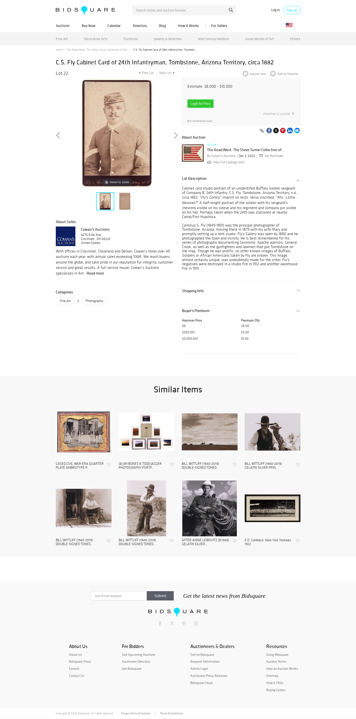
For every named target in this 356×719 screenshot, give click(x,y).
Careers (74, 668)
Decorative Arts (95, 38)
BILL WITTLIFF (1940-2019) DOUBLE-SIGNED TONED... (200, 466)
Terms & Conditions (171, 713)
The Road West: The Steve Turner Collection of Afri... (98, 49)
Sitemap (272, 675)
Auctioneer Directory (136, 661)
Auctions (62, 25)
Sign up (292, 10)
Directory (140, 25)
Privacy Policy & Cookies (135, 713)
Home (59, 49)
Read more (95, 273)
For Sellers (219, 25)
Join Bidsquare (131, 668)
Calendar (114, 25)
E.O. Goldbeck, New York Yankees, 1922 (268, 542)
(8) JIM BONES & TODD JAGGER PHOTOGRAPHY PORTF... (140, 466)
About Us (75, 654)
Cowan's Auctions (95, 229)
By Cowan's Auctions (221, 156)
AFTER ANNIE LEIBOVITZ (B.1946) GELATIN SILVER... (205, 542)
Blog (162, 25)
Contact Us (76, 675)
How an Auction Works (282, 668)
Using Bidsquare (277, 654)
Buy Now (88, 25)
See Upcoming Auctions (138, 654)
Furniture (131, 38)
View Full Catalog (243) (225, 162)
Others (295, 38)
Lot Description (194, 178)
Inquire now (258, 74)
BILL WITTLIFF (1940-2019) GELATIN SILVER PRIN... (263, 466)
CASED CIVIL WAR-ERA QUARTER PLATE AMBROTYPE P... (80, 466)
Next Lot (166, 73)
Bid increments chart (199, 121)
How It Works (188, 25)
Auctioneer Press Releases (208, 675)
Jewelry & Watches (168, 38)
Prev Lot (146, 73)
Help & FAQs (275, 683)
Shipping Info (193, 290)
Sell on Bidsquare (202, 654)
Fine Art (62, 38)
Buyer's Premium (195, 310)
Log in (275, 10)
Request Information (204, 661)
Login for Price (200, 103)
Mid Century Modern (213, 38)
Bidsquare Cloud (201, 683)
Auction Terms (276, 661)
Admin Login (199, 668)
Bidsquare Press (80, 661)
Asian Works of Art (259, 38)
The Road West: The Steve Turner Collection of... (245, 150)
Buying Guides (276, 690)
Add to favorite (287, 74)
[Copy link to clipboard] (262, 131)
